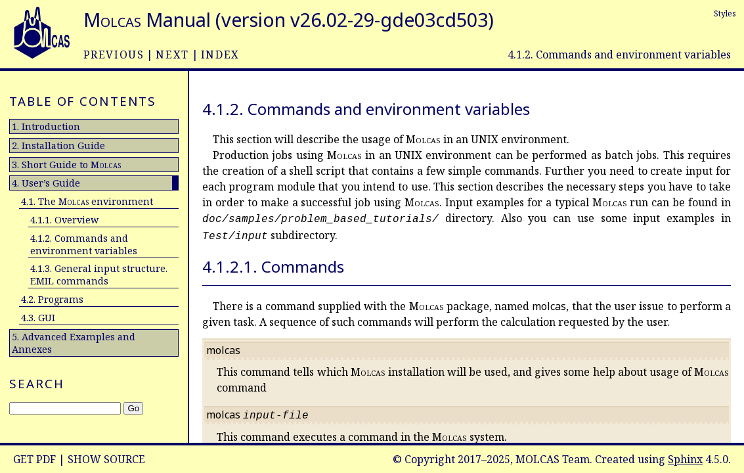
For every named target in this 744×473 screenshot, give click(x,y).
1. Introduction (46, 126)
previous (113, 54)
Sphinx (685, 459)
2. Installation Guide (58, 145)
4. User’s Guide (46, 183)
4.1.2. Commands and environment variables (83, 244)
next (172, 54)
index (220, 54)
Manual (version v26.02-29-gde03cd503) (288, 19)
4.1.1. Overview (64, 220)
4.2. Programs (52, 299)
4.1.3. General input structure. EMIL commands (98, 274)
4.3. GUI (38, 317)
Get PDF (34, 459)
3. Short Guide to (66, 164)
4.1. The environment (87, 201)
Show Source (106, 459)
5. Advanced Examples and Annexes (73, 342)
